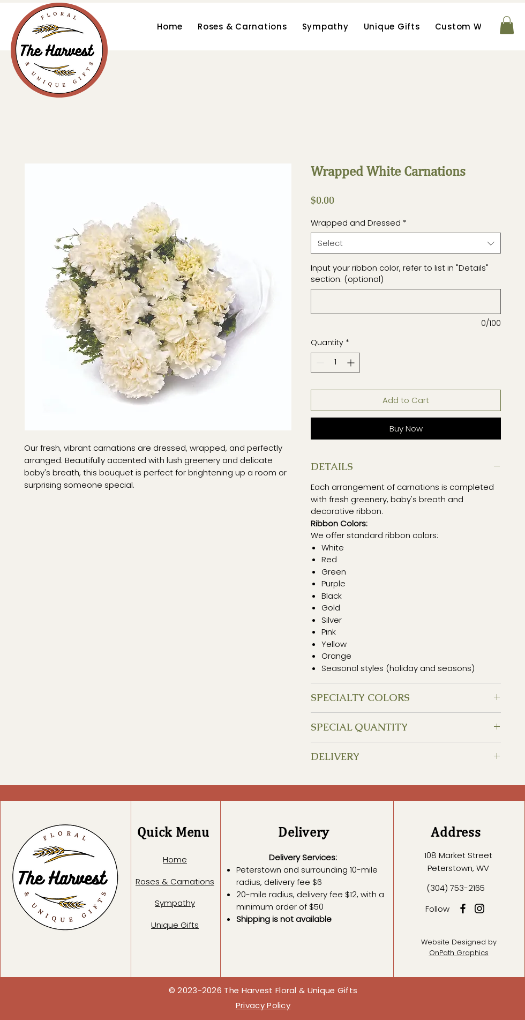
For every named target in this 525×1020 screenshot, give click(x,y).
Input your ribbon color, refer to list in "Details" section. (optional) (400, 273)
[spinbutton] (335, 362)
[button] (506, 25)
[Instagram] (479, 908)
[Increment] (351, 362)
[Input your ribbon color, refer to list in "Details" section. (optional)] (405, 301)
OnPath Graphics (459, 953)
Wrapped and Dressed (359, 222)
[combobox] (406, 243)
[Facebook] (462, 908)
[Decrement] (319, 362)
